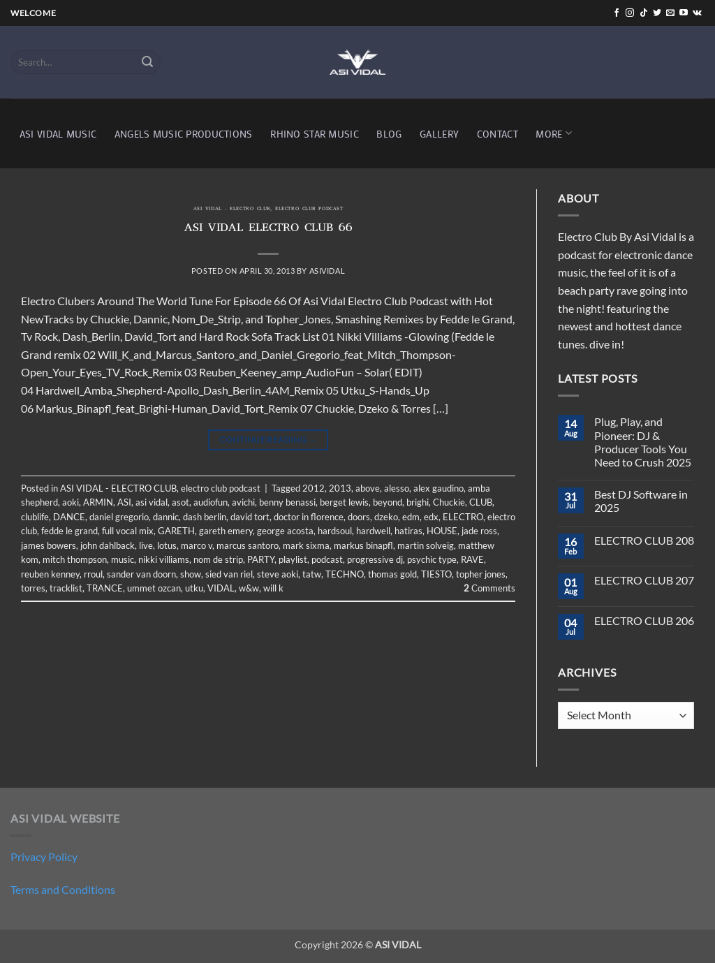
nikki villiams (163, 559)
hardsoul (335, 530)
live (146, 545)
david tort (250, 516)
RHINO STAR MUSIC (314, 133)
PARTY (260, 559)
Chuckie (449, 502)
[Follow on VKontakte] (697, 13)
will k (273, 588)
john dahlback (107, 545)
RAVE (472, 559)
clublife (35, 516)
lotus (167, 545)
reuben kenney (50, 574)
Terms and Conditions (62, 889)
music (122, 559)
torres (33, 588)
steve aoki (277, 574)
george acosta (285, 530)
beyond (387, 502)
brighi (417, 502)
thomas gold (392, 574)
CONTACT (497, 133)
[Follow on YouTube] (683, 13)
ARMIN (98, 502)
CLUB (480, 502)
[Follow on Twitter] (657, 13)
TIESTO (436, 574)
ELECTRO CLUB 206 (644, 620)
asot (180, 502)
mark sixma (306, 545)
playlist (293, 559)
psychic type (432, 559)
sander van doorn (141, 574)
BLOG (388, 133)
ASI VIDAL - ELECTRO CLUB (231, 209)
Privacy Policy (44, 856)
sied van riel (229, 574)
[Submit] (148, 62)
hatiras (408, 530)
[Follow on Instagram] (630, 13)
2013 (340, 488)
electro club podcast (309, 209)
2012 (313, 488)
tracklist (66, 588)
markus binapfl (363, 545)
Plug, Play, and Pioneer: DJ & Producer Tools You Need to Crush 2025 (642, 442)
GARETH (176, 530)
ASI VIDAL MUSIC (58, 133)
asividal (327, 270)
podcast (327, 559)
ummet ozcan (154, 588)
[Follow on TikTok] (644, 13)
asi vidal (151, 502)
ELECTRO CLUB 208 (644, 540)
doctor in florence (309, 516)
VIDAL (221, 588)
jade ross (479, 530)
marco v (196, 545)
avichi (243, 502)
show (190, 574)
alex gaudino (438, 488)
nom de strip (218, 559)
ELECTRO (463, 516)
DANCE (69, 516)
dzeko (386, 516)
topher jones (481, 574)
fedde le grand (69, 530)
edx (431, 516)
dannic (166, 516)
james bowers (48, 545)
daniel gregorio (119, 516)
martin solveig (425, 545)
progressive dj (375, 559)
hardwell (373, 530)
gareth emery (226, 530)
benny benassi (287, 502)
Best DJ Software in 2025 (641, 500)
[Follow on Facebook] (616, 13)
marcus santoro (247, 545)
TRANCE (105, 588)
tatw (311, 574)
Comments (489, 588)
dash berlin (204, 516)
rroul (93, 574)
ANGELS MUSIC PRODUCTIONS (184, 133)
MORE (554, 133)
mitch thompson (75, 559)
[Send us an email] (670, 13)
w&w (249, 588)
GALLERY (439, 133)
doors (359, 516)
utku (194, 588)
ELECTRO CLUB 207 (644, 580)
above (367, 488)
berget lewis (344, 502)
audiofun (210, 502)
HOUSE (442, 530)
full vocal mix (128, 530)
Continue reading (268, 439)
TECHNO (344, 574)
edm (411, 516)
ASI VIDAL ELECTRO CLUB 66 (268, 229)
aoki (70, 502)
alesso (396, 488)
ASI (124, 502)
